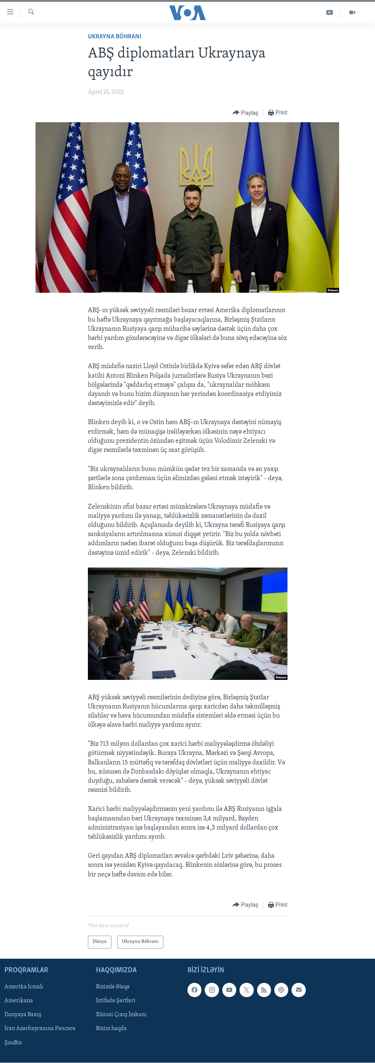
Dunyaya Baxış (22, 1015)
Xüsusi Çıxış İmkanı (121, 1015)
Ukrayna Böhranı (114, 36)
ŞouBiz (13, 1042)
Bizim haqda (111, 1029)
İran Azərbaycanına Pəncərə (39, 1029)
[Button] (246, 113)
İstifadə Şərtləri (115, 1001)
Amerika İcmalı (23, 987)
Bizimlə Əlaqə (113, 987)
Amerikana (18, 1001)
